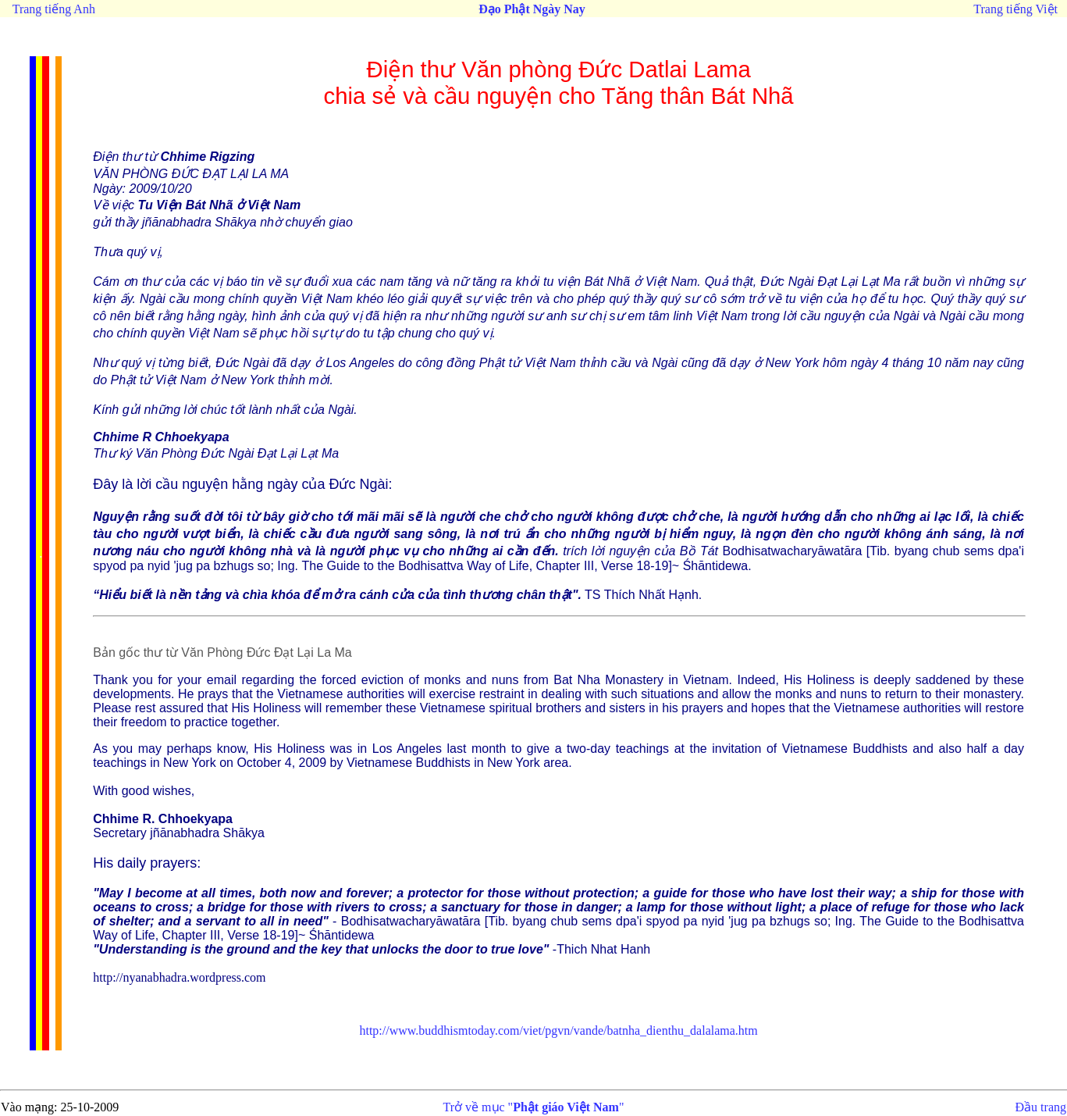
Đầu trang (1040, 1107)
